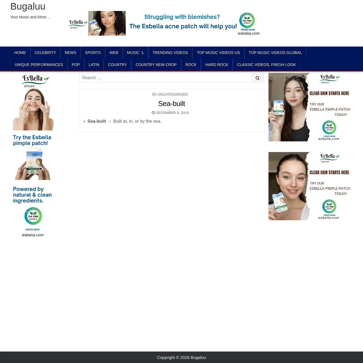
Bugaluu (27, 6)
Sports (93, 52)
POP (76, 64)
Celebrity (45, 52)
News (70, 52)
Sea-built (171, 103)
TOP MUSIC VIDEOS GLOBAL (275, 52)
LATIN (94, 64)
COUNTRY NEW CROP (156, 64)
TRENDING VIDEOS (170, 52)
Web (114, 52)
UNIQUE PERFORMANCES (39, 64)
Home (20, 52)
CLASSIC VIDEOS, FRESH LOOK (266, 64)
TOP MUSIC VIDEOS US (218, 52)
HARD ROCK (216, 64)
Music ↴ (135, 52)
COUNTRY (117, 64)
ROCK (190, 64)
